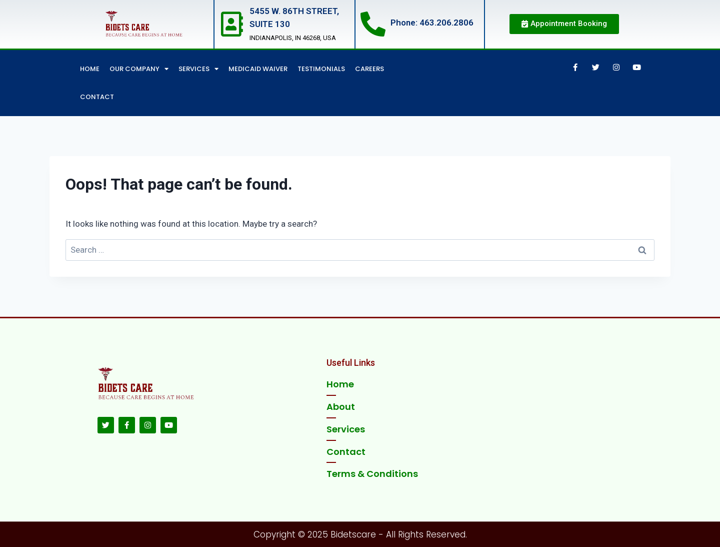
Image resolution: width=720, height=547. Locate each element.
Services (198, 69)
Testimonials (321, 69)
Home (90, 69)
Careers (369, 69)
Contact (97, 97)
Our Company (139, 69)
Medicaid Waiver (258, 69)
